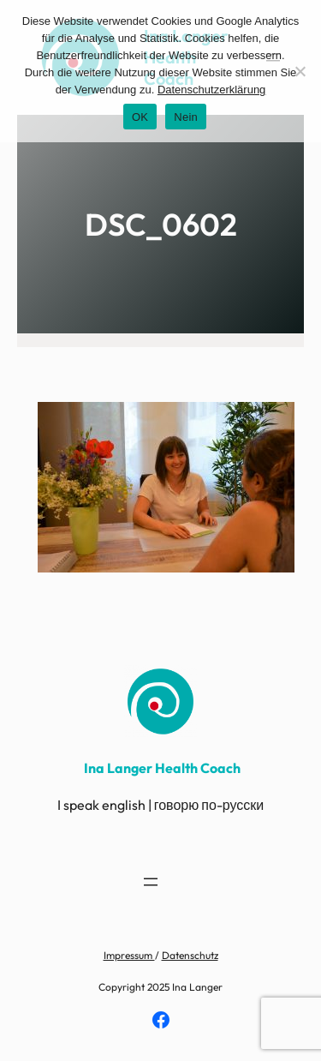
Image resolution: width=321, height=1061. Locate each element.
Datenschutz (190, 955)
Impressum (129, 955)
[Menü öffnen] (150, 882)
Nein (186, 117)
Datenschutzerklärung (211, 89)
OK (140, 117)
